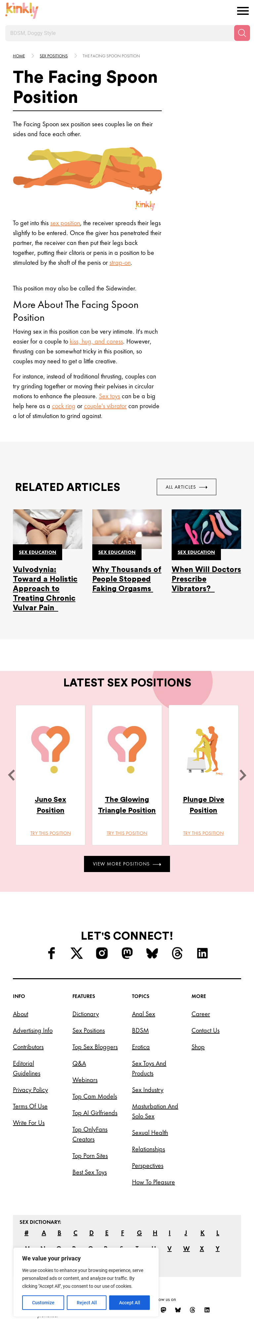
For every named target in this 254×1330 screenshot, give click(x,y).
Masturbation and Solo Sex (155, 1111)
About (20, 1014)
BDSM (140, 1030)
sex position (65, 223)
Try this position (50, 833)
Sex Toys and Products (149, 1068)
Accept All (129, 1302)
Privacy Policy (30, 1089)
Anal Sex (143, 1014)
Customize (43, 1302)
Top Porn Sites (90, 1155)
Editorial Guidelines (26, 1068)
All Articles (186, 486)
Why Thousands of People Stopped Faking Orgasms (126, 579)
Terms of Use (30, 1106)
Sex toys (109, 396)
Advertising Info (33, 1030)
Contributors (28, 1047)
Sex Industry (147, 1089)
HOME (19, 56)
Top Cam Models (94, 1096)
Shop (198, 1047)
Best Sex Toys (89, 1172)
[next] (242, 775)
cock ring (63, 406)
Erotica (141, 1047)
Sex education (37, 552)
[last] (11, 775)
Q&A (79, 1063)
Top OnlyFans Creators (89, 1134)
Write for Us (29, 1122)
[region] (86, 1282)
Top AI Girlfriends (94, 1112)
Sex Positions (54, 56)
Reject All (87, 1302)
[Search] (242, 33)
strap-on (120, 262)
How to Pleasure (153, 1182)
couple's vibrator (105, 406)
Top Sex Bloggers (95, 1047)
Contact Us (205, 1030)
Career (200, 1014)
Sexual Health (150, 1132)
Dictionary (85, 1014)
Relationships (148, 1149)
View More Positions (127, 864)
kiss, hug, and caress (96, 341)
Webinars (85, 1079)
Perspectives (147, 1165)
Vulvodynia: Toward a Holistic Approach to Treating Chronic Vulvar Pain (45, 589)
